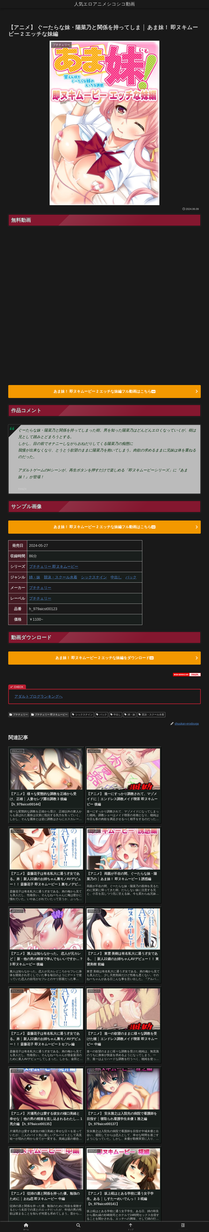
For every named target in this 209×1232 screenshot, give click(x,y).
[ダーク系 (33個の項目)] (191, 1089)
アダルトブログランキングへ (38, 697)
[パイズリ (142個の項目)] (191, 1068)
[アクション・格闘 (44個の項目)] (121, 1082)
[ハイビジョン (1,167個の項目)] (20, 1068)
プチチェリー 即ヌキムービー (53, 567)
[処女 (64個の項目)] (157, 1075)
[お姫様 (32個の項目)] (16, 1096)
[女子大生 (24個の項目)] (191, 1096)
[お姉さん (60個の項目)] (191, 1075)
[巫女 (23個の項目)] (21, 1103)
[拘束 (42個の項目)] (31, 1089)
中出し (116, 578)
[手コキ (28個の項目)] (86, 1096)
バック (131, 578)
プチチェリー (40, 588)
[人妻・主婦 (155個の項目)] (157, 1068)
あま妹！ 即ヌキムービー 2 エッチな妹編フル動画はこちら (104, 392)
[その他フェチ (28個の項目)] (47, 1096)
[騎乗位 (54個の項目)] (32, 1082)
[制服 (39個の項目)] (175, 1089)
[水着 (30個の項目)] (30, 1096)
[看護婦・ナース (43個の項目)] (187, 1082)
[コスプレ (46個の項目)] (98, 1082)
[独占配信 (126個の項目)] (34, 1075)
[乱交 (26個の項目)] (177, 1096)
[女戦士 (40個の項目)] (101, 1089)
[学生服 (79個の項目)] (116, 1075)
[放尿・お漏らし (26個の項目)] (158, 1096)
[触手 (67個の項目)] (144, 1075)
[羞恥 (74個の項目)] (131, 1075)
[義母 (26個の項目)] (139, 1096)
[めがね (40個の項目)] (84, 1089)
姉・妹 (34, 578)
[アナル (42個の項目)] (16, 1089)
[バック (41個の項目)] (47, 1089)
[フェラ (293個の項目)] (106, 1068)
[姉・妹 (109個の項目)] (77, 1075)
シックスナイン (94, 578)
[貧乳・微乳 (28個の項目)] (69, 1096)
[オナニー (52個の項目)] (49, 1082)
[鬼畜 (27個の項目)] (101, 1096)
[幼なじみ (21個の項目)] (112, 1103)
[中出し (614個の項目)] (54, 1068)
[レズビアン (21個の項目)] (184, 1103)
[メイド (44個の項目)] (143, 1082)
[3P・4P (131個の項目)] (17, 1075)
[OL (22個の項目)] (84, 1103)
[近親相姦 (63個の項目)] (173, 1075)
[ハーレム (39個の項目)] (118, 1089)
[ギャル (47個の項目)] (80, 1082)
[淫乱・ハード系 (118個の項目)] (56, 1075)
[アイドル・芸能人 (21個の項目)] (147, 1103)
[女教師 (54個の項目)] (16, 1082)
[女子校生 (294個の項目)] (88, 1068)
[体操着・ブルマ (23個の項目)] (53, 1103)
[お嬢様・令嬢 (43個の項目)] (163, 1082)
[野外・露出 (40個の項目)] (65, 1089)
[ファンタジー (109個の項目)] (96, 1075)
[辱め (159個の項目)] (139, 1068)
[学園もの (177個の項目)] (123, 1068)
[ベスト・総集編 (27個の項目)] (120, 1096)
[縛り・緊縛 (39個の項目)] (138, 1089)
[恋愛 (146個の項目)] (175, 1068)
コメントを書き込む (104, 1177)
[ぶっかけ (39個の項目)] (158, 1089)
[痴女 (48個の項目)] (65, 1082)
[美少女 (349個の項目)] (70, 1068)
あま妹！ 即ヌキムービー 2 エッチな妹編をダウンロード (104, 659)
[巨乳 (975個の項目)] (39, 1068)
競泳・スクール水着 (60, 578)
